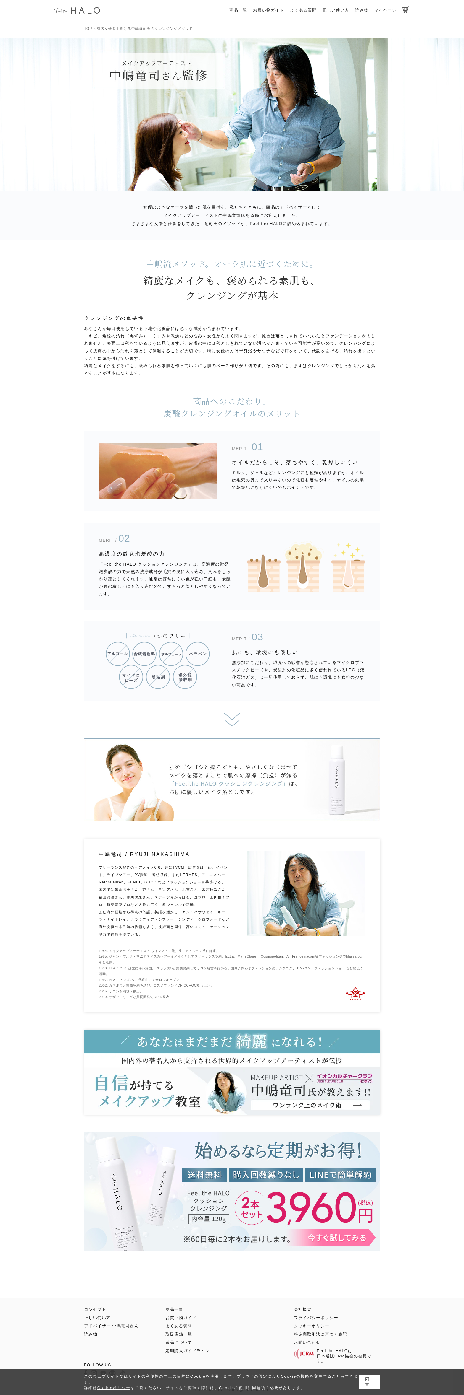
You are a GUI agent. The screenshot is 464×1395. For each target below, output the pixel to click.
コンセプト (95, 1309)
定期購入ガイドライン (187, 1350)
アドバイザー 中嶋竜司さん (111, 1326)
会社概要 (303, 1309)
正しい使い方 (336, 10)
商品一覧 (238, 10)
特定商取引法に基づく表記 (320, 1334)
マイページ (385, 10)
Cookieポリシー (113, 1388)
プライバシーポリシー (316, 1317)
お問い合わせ (307, 1342)
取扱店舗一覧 (178, 1334)
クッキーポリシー (311, 1326)
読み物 (361, 10)
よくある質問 (303, 10)
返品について (178, 1342)
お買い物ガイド (268, 10)
